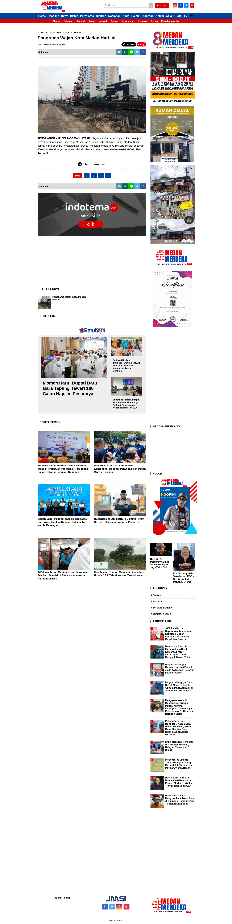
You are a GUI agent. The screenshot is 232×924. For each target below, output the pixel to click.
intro (77, 176)
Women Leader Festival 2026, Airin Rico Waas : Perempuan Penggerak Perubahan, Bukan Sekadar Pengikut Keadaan (63, 468)
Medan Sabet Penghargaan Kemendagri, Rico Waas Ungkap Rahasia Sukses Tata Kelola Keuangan (62, 522)
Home (42, 16)
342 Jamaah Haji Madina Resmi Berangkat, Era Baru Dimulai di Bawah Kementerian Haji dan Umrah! (63, 575)
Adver (170, 16)
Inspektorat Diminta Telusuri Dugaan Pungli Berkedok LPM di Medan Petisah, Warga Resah (179, 763)
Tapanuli (81, 21)
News (64, 16)
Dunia (125, 16)
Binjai (92, 21)
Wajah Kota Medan (73, 32)
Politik (135, 16)
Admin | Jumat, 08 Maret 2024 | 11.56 (51, 45)
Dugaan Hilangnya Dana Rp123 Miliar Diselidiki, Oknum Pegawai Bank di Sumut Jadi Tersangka (179, 686)
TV (185, 16)
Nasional (114, 16)
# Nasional (156, 601)
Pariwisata (87, 16)
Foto (179, 16)
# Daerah (155, 595)
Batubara (142, 21)
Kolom (160, 16)
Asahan (114, 21)
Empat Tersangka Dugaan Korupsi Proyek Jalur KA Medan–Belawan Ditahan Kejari (179, 668)
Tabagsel (68, 21)
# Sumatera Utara (160, 613)
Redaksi (57, 897)
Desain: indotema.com (116, 920)
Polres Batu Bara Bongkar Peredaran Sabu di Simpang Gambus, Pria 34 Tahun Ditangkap (180, 799)
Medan (56, 21)
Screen (162, 5)
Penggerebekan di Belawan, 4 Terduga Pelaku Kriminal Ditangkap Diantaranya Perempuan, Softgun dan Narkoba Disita (179, 707)
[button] (191, 14)
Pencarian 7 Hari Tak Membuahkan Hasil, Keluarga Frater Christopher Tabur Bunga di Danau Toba (177, 652)
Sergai (154, 21)
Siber (67, 897)
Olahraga (148, 16)
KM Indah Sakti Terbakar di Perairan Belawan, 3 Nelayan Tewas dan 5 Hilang (179, 746)
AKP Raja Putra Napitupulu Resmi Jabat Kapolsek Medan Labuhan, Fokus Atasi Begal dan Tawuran (178, 633)
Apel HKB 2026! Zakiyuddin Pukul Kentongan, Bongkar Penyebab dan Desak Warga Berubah (120, 468)
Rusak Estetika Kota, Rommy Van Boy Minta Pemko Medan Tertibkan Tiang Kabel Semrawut (179, 781)
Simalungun (128, 21)
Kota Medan (56, 32)
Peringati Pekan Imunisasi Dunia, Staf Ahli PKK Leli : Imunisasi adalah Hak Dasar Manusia (126, 365)
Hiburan (101, 16)
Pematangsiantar (170, 21)
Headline (53, 16)
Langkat (103, 21)
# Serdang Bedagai (161, 607)
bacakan (129, 44)
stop (141, 44)
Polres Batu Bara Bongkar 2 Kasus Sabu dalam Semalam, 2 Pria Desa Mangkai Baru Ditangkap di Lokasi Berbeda (178, 728)
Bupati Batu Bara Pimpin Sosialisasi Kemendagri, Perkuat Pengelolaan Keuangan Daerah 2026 (126, 403)
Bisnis (74, 16)
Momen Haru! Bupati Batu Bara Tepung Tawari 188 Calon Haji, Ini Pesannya (70, 388)
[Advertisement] (92, 260)
